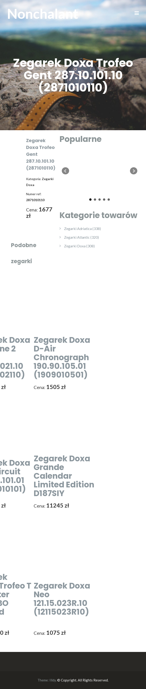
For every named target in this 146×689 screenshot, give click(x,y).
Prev (65, 171)
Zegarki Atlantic (81, 237)
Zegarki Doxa (79, 246)
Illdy (52, 680)
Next (133, 171)
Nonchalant (42, 13)
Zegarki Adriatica (82, 228)
